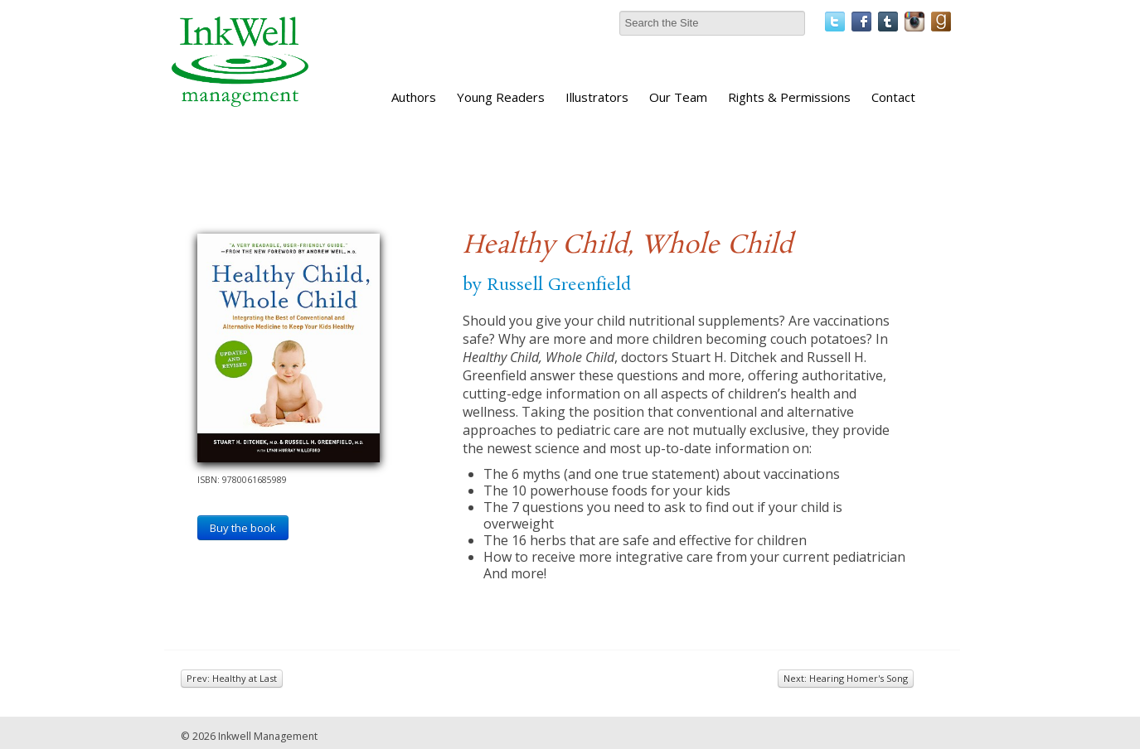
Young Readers (501, 97)
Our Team (678, 97)
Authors (413, 97)
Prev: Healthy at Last (232, 678)
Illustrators (596, 97)
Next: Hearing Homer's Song (845, 678)
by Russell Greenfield (547, 285)
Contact (893, 97)
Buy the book (243, 527)
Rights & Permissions (789, 97)
